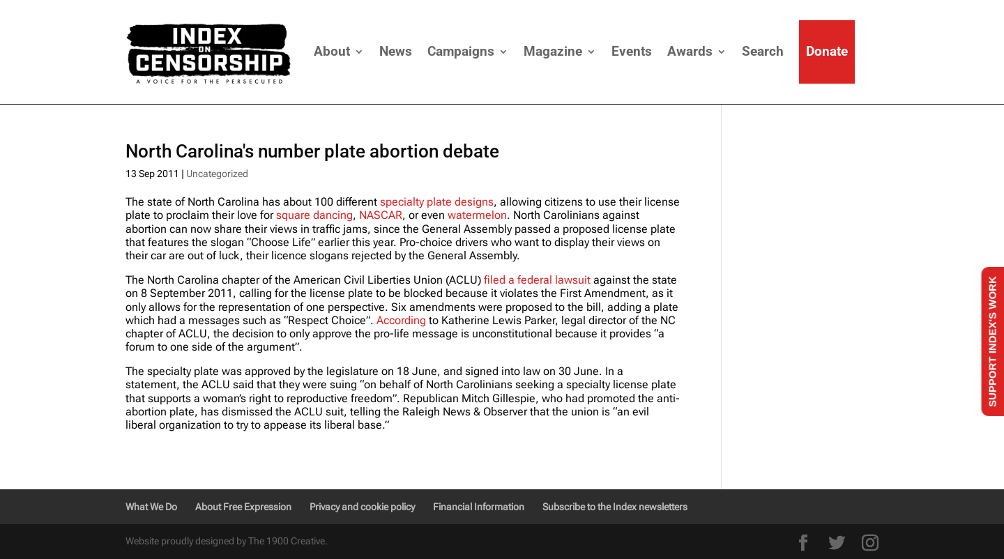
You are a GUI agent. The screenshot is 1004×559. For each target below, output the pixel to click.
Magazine (553, 51)
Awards (690, 51)
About (332, 51)
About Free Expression (243, 506)
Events (631, 51)
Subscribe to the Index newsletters (614, 506)
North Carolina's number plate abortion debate (312, 151)
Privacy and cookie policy (362, 506)
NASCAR (380, 215)
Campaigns (460, 51)
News (395, 51)
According (401, 320)
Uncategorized (217, 173)
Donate (827, 51)
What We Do (151, 506)
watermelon (477, 215)
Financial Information (478, 506)
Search (763, 51)
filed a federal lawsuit (536, 279)
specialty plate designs (437, 201)
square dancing (314, 215)
